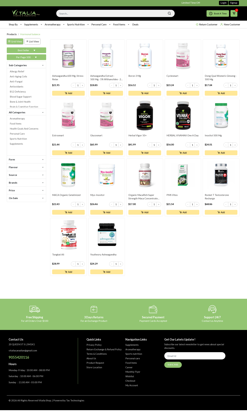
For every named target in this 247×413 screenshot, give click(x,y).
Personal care (98, 24)
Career (129, 370)
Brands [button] (26, 182)
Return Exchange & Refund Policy (104, 352)
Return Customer (206, 24)
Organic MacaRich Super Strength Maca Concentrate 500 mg (143, 198)
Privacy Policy (94, 347)
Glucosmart (96, 136)
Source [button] (26, 174)
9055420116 (19, 360)
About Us (91, 361)
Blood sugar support (21, 96)
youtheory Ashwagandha (103, 257)
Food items (119, 24)
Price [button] (26, 190)
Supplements (31, 24)
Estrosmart (58, 136)
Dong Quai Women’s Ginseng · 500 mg (220, 78)
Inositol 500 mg (213, 136)
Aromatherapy (52, 24)
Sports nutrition (76, 24)
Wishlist (129, 379)
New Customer (230, 24)
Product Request (95, 365)
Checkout (130, 383)
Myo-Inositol (97, 196)
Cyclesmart (172, 76)
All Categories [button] (26, 112)
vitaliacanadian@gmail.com (23, 353)
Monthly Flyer (132, 374)
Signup (233, 2)
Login (224, 2)
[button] (26, 50)
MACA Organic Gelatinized (66, 196)
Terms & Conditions (96, 356)
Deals (135, 24)
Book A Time (218, 13)
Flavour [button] (26, 167)
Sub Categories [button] (26, 65)
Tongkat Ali (58, 257)
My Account (131, 388)
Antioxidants (16, 86)
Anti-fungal (16, 81)
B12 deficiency (18, 91)
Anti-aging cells (18, 76)
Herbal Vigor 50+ (138, 136)
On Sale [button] (26, 197)
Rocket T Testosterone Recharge (217, 198)
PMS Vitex (172, 196)
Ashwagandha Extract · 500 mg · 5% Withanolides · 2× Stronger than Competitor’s (106, 78)
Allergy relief (17, 71)
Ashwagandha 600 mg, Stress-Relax (68, 78)
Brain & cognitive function (24, 106)
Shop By (13, 24)
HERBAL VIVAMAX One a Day (183, 136)
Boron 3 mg (135, 76)
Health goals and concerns (24, 128)
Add (68, 93)
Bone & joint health (20, 101)
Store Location (94, 370)
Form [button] (26, 159)
